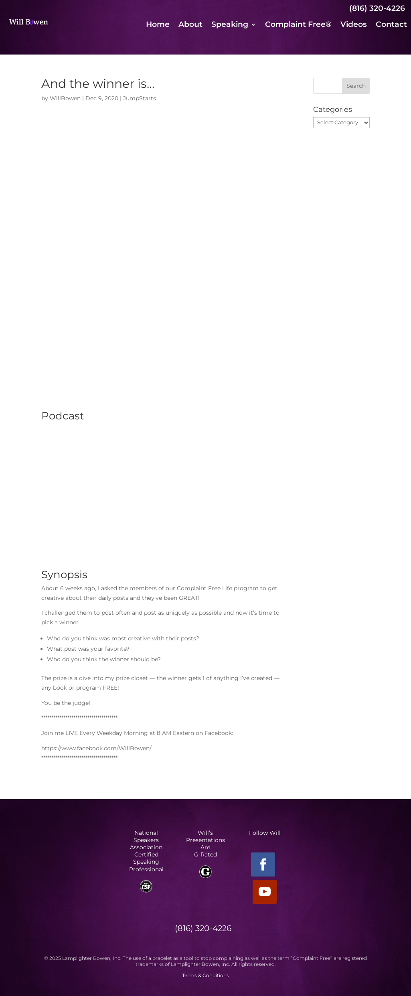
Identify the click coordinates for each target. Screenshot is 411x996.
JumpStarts (139, 98)
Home (158, 25)
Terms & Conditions (205, 975)
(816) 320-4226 (377, 8)
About (190, 25)
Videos (353, 25)
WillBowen (65, 98)
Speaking (229, 25)
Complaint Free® (298, 25)
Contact (391, 25)
